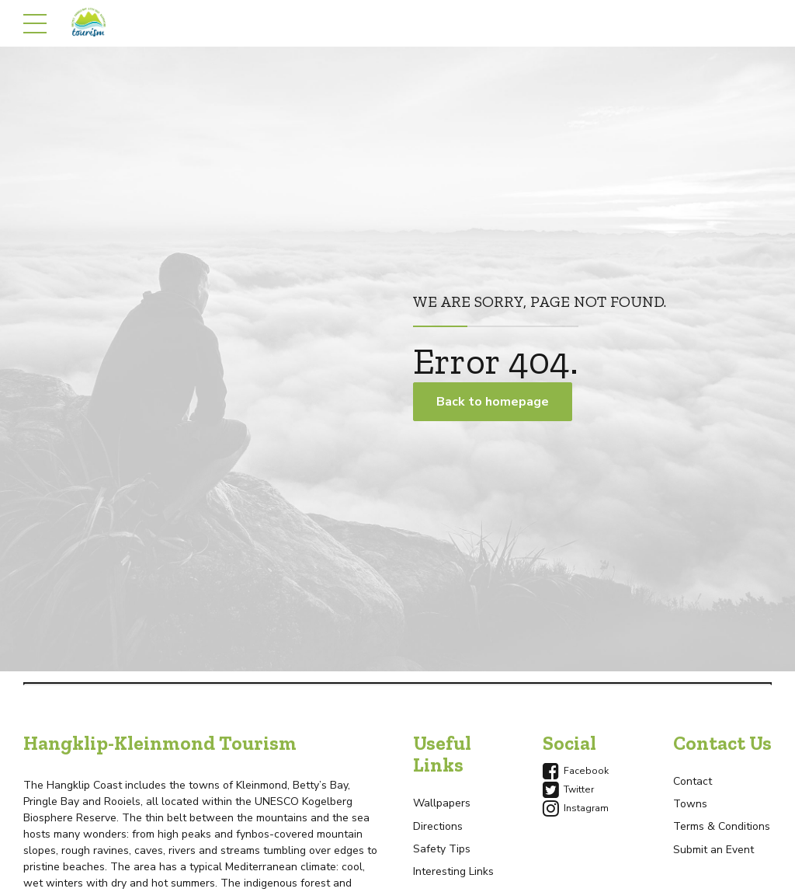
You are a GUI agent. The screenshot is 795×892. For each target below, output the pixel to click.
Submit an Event (713, 849)
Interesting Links (453, 871)
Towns (690, 803)
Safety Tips (441, 848)
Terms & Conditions (721, 826)
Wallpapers (441, 803)
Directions (438, 826)
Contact (692, 781)
